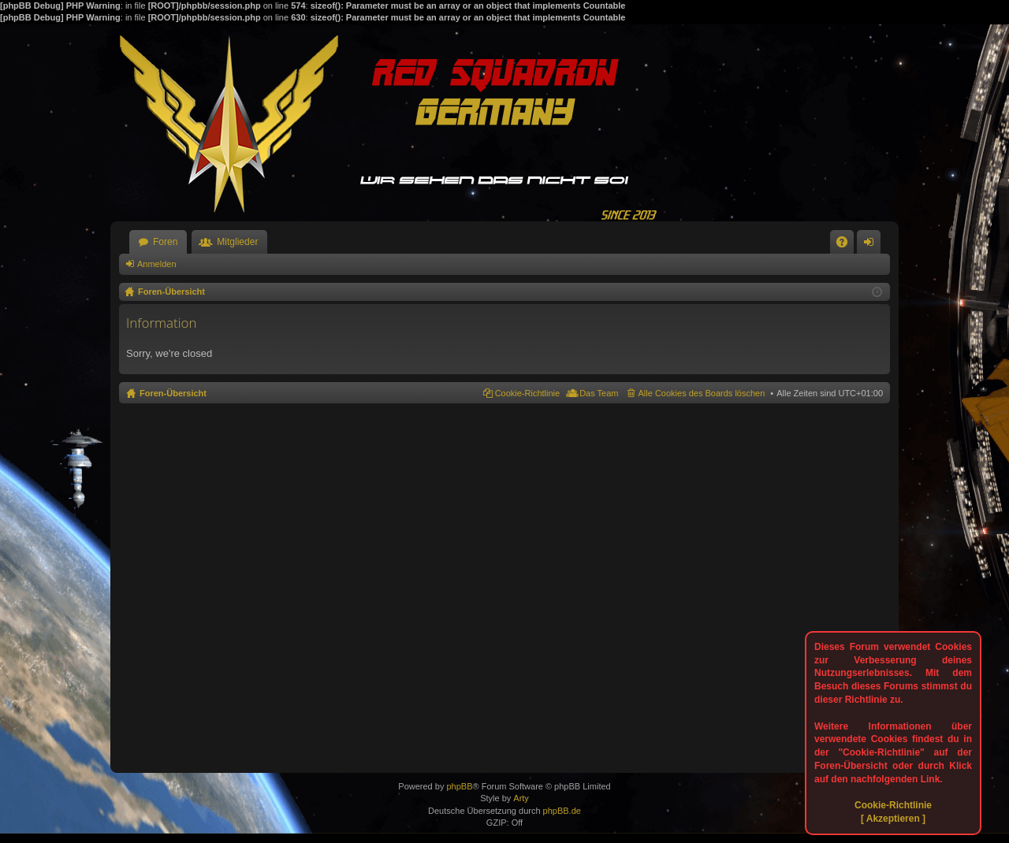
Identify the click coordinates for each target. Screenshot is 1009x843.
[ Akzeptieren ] (893, 818)
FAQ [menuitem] (847, 245)
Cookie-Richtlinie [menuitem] (527, 393)
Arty (521, 798)
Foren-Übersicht (173, 393)
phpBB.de (562, 810)
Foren (165, 241)
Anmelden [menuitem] (872, 245)
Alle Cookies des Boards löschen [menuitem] (702, 393)
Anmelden (157, 264)
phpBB (459, 786)
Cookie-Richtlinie (893, 805)
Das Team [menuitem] (598, 393)
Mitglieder (237, 241)
